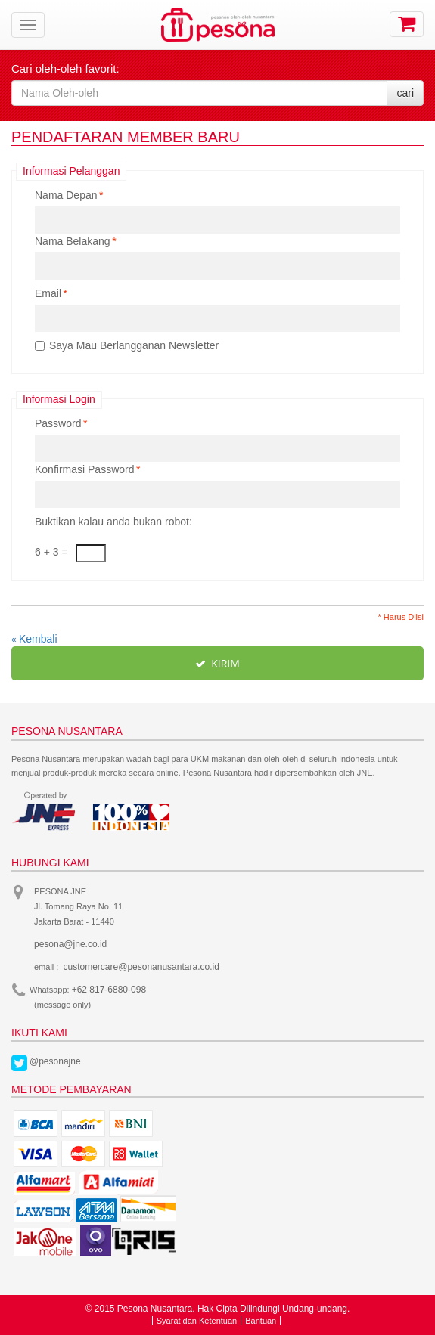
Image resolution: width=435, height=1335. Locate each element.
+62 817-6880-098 (109, 989)
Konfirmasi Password (85, 469)
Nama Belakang (72, 241)
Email (48, 293)
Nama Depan (66, 195)
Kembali (34, 639)
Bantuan (260, 1320)
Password (58, 423)
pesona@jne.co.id (70, 944)
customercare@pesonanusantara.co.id (141, 967)
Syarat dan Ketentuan (197, 1320)
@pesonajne (55, 1061)
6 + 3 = (51, 552)
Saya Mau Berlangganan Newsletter (134, 345)
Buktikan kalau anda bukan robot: (113, 522)
